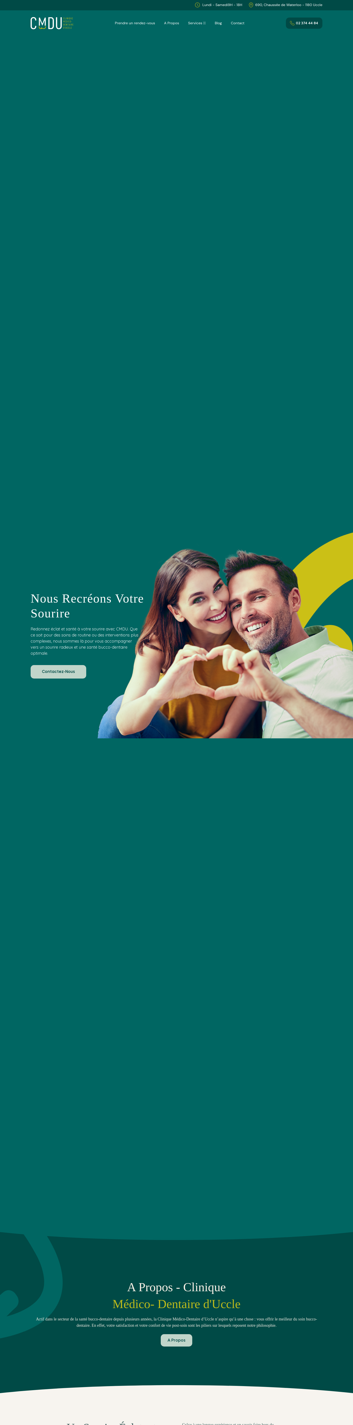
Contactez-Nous (58, 671)
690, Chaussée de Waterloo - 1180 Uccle (288, 4)
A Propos (172, 23)
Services (196, 23)
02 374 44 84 (304, 23)
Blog (217, 23)
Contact (237, 23)
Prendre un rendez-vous (135, 23)
